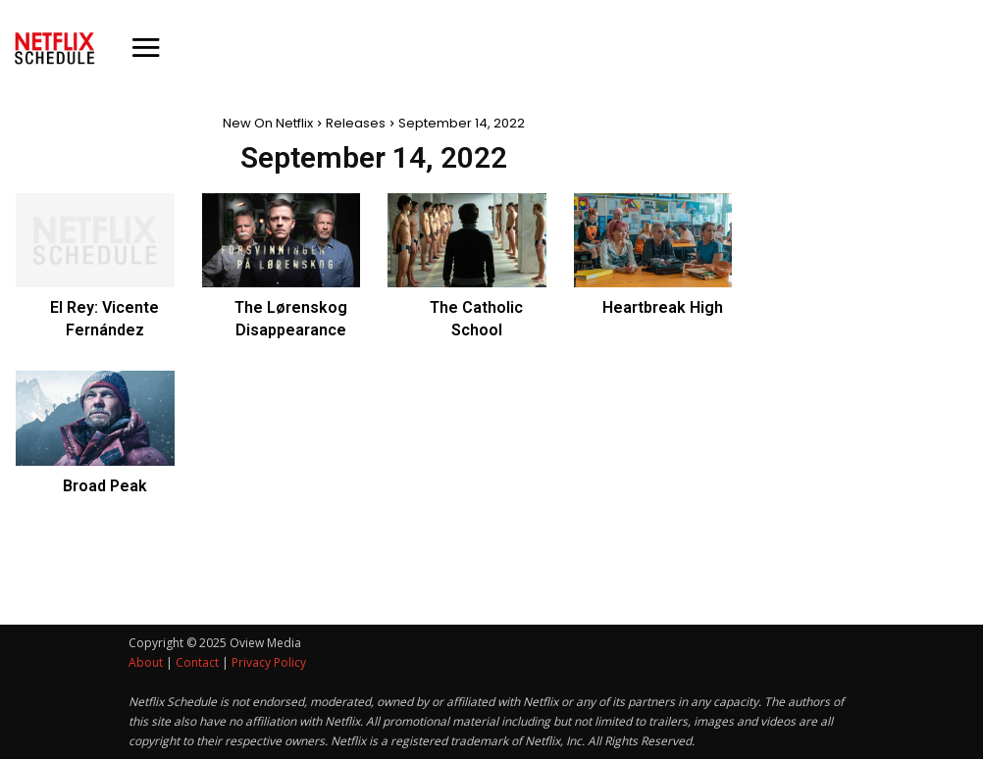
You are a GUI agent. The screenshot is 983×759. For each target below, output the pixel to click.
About (146, 662)
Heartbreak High (662, 307)
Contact (197, 662)
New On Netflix (268, 123)
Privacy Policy (269, 662)
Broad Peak (105, 486)
